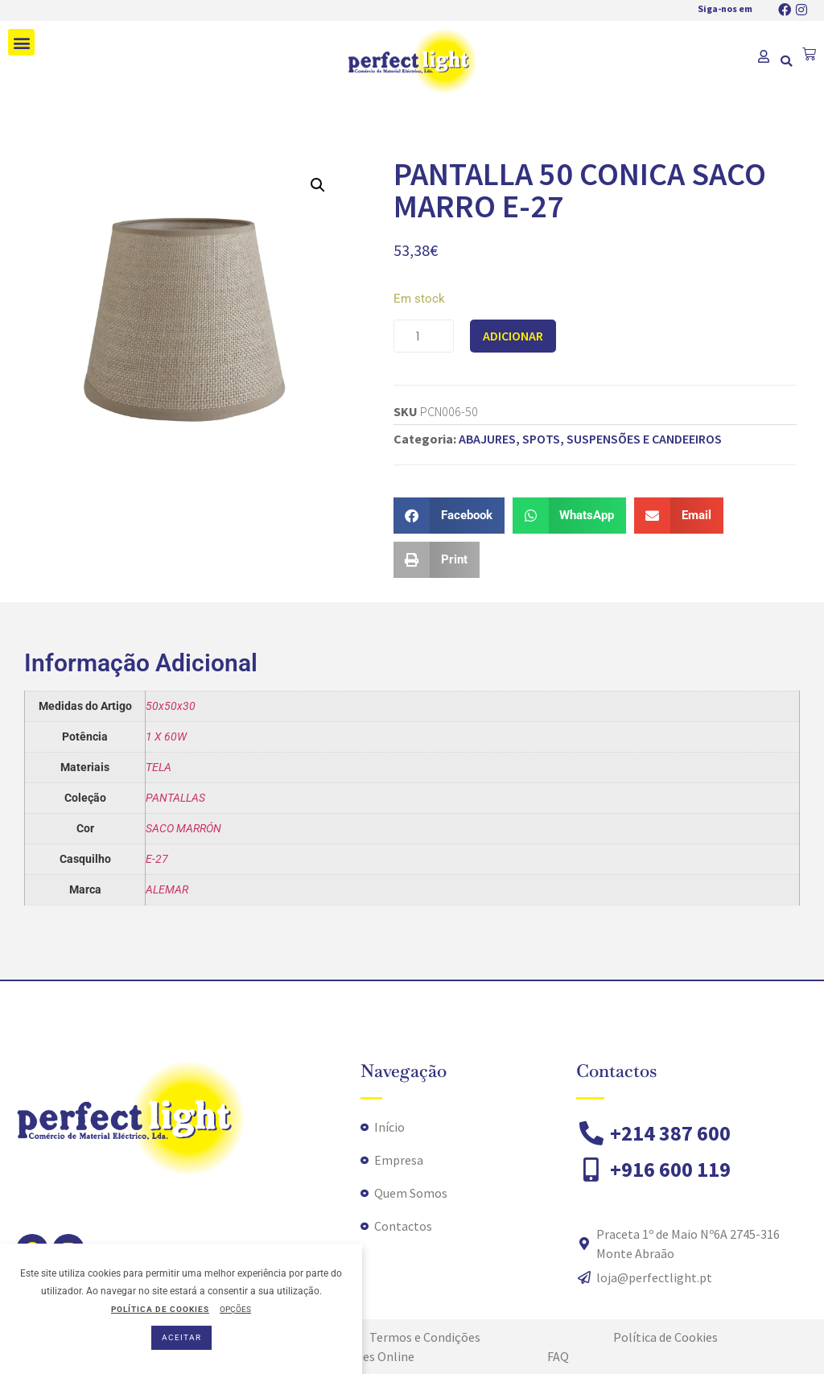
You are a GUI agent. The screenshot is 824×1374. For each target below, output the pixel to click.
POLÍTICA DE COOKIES (160, 1309)
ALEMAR (167, 889)
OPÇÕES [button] (235, 1309)
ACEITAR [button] (181, 1337)
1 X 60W (166, 736)
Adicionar (513, 336)
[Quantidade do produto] (423, 336)
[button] (21, 42)
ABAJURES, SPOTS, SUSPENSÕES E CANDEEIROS (590, 439)
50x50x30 (171, 705)
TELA (158, 767)
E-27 (157, 858)
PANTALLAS (175, 797)
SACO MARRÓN (183, 828)
